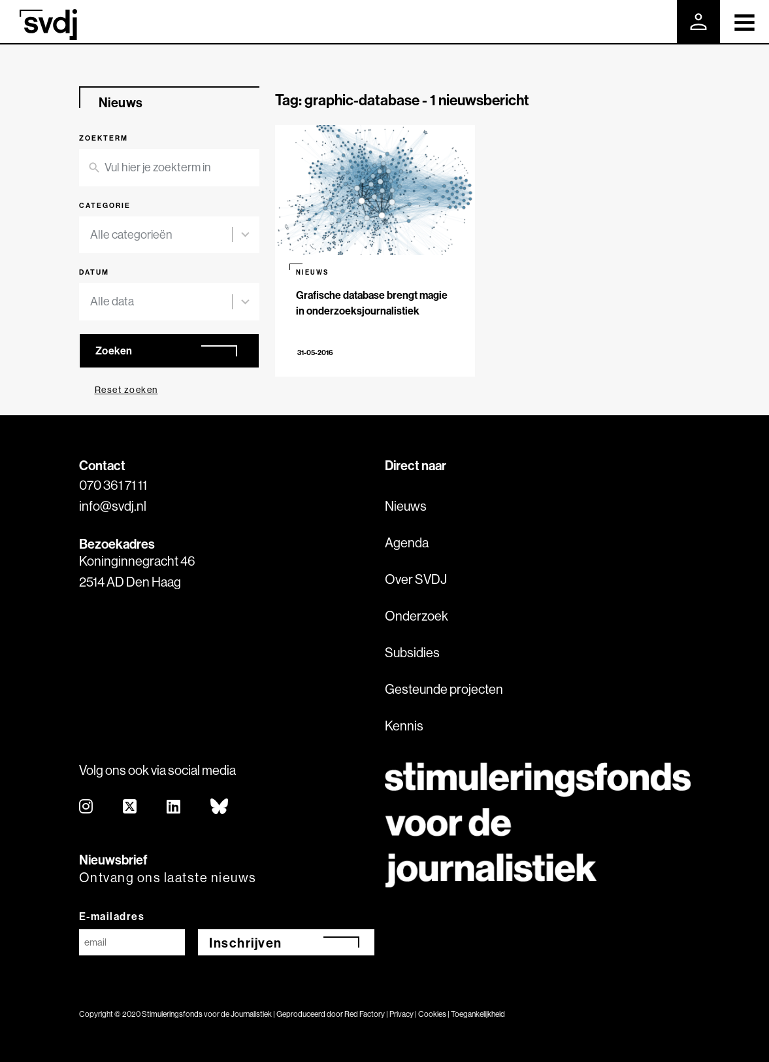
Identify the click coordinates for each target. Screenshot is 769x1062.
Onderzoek (416, 616)
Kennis (404, 725)
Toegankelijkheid (478, 1014)
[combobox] (161, 235)
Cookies (432, 1014)
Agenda (407, 542)
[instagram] (86, 807)
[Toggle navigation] (744, 21)
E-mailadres (112, 916)
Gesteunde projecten (444, 689)
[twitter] (130, 807)
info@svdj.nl (112, 506)
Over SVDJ (416, 579)
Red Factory (364, 1014)
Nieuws (406, 506)
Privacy (401, 1014)
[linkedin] (174, 807)
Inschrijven (245, 942)
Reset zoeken (126, 390)
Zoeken (114, 350)
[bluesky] (219, 807)
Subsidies (412, 652)
